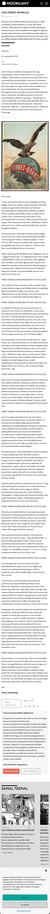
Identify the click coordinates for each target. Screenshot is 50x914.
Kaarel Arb (45, 864)
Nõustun (25, 897)
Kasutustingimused (24, 911)
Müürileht (5, 51)
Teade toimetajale (9, 703)
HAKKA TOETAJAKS (30, 771)
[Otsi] (41, 4)
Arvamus (5, 828)
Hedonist (5, 46)
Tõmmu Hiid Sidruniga (9, 64)
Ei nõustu (25, 905)
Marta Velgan (7, 852)
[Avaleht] (15, 4)
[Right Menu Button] (46, 3)
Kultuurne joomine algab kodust (18, 830)
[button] (46, 870)
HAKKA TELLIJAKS (11, 771)
